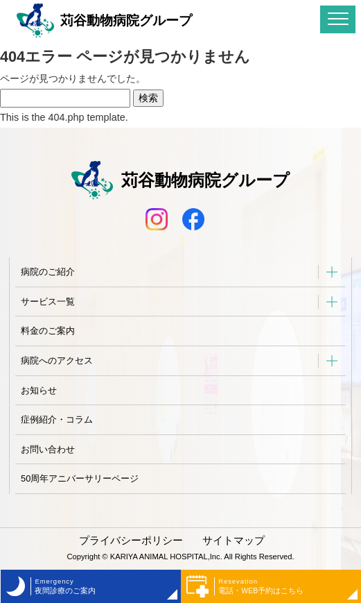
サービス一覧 (48, 301)
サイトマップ (233, 540)
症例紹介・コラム (57, 419)
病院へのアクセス (57, 360)
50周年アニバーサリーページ (80, 478)
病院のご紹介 (48, 271)
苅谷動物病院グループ (104, 20)
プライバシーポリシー (131, 540)
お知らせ (39, 390)
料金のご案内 (48, 330)
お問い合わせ (48, 449)
